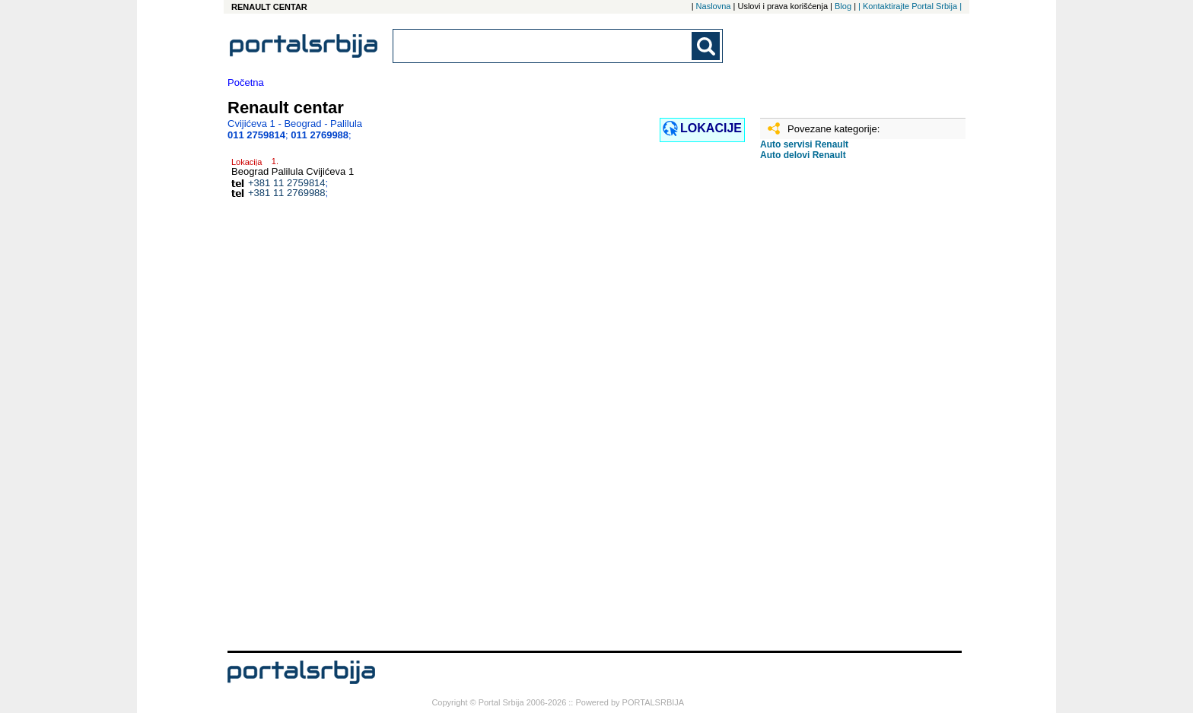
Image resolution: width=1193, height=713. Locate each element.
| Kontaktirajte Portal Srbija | (910, 6)
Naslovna (713, 6)
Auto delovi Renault (803, 155)
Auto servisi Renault (804, 144)
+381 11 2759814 (287, 183)
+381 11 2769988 (287, 192)
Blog (843, 6)
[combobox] (543, 46)
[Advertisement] (836, 411)
